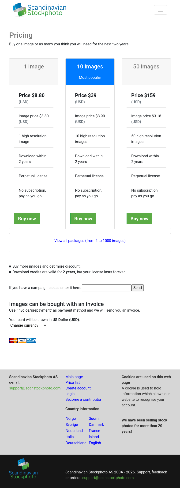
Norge (71, 418)
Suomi (94, 418)
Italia (70, 437)
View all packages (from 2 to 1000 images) (90, 240)
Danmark (96, 424)
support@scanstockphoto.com (35, 388)
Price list (72, 382)
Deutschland (76, 443)
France (94, 430)
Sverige (72, 424)
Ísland (94, 437)
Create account (78, 388)
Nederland (74, 430)
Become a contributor (83, 399)
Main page (74, 377)
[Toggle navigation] (160, 10)
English (95, 443)
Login (70, 394)
